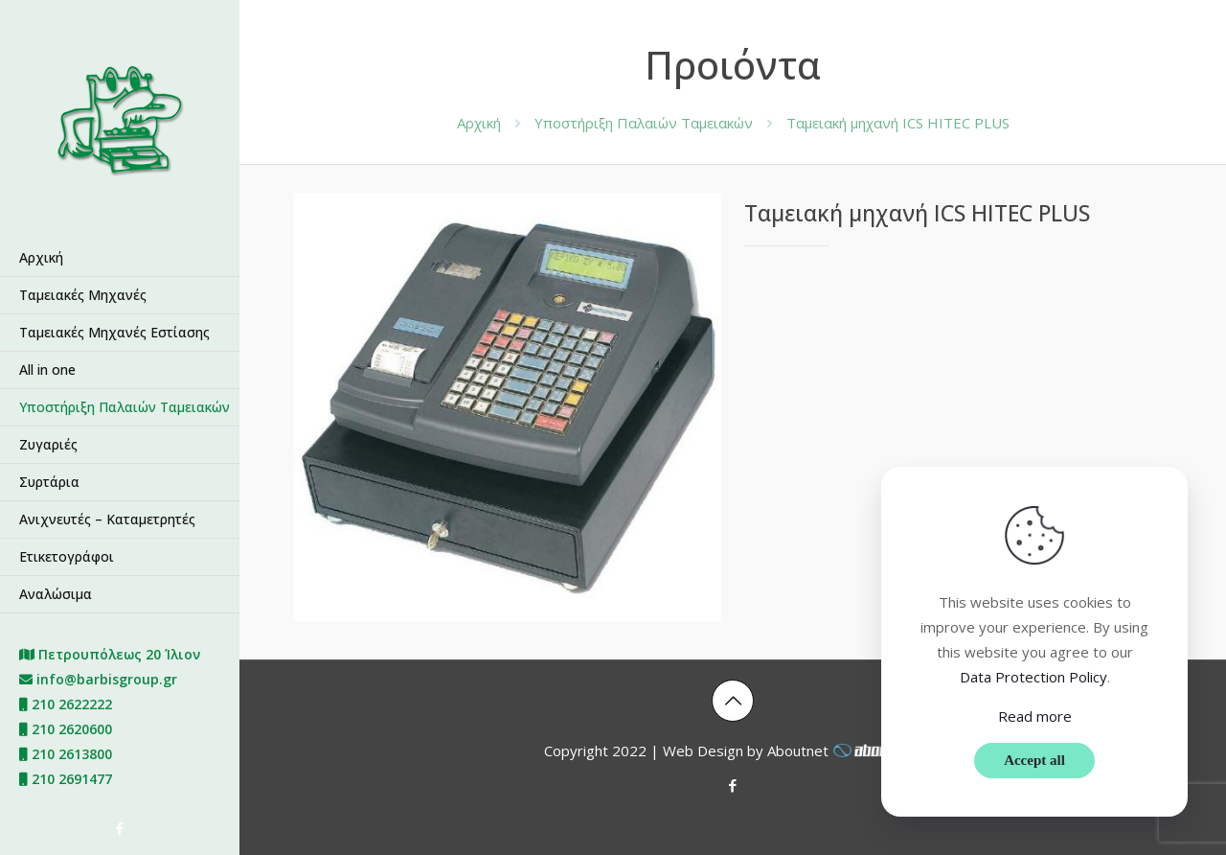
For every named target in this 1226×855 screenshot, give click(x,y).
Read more (1035, 716)
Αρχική (479, 122)
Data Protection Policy (1033, 676)
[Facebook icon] (120, 828)
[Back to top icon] (733, 701)
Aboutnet (844, 750)
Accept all (1034, 760)
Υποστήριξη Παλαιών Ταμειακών (643, 122)
